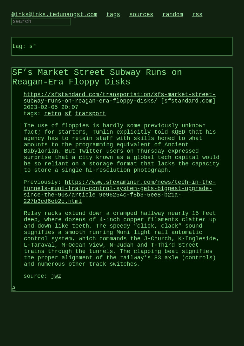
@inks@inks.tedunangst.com (54, 15)
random (172, 15)
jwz (56, 317)
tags (113, 15)
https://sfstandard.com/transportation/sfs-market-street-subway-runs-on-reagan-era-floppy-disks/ (120, 107)
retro (52, 126)
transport (90, 126)
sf (68, 126)
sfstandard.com (188, 111)
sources (141, 15)
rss (197, 15)
